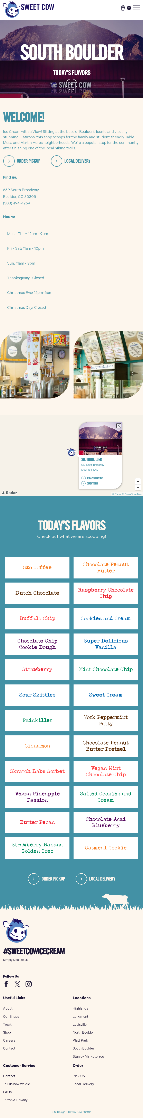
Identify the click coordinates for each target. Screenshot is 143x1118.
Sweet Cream (106, 695)
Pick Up (79, 1076)
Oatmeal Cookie (106, 848)
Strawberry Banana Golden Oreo (37, 848)
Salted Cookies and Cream (106, 797)
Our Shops (11, 1017)
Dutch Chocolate (37, 593)
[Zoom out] (138, 487)
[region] (71, 455)
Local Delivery (83, 1084)
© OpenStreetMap (132, 494)
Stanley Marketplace (88, 1056)
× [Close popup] (118, 425)
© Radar (117, 494)
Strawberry (37, 669)
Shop (7, 1032)
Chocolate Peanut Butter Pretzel (106, 746)
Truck (7, 1024)
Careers (9, 1040)
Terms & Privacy (15, 1100)
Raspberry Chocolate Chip (106, 593)
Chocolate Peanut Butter (106, 568)
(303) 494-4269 (16, 203)
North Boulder (83, 1032)
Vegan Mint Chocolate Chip (106, 772)
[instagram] (29, 984)
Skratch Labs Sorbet (37, 771)
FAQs (7, 1092)
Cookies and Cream (106, 618)
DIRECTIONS (91, 483)
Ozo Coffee (37, 568)
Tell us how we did (16, 1084)
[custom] (6, 984)
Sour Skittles (37, 695)
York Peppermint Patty (106, 721)
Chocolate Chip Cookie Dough (37, 644)
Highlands (80, 1008)
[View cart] (126, 8)
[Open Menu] (136, 8)
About (7, 1008)
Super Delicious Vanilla (106, 644)
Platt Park (80, 1040)
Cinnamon (37, 746)
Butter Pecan (37, 822)
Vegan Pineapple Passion (37, 797)
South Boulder (83, 1048)
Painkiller (37, 720)
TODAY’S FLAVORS (94, 478)
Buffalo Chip (37, 618)
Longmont (80, 1017)
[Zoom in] (138, 481)
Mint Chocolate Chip (106, 669)
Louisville (80, 1024)
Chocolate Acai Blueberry (106, 823)
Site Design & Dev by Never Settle (71, 1112)
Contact (9, 1048)
